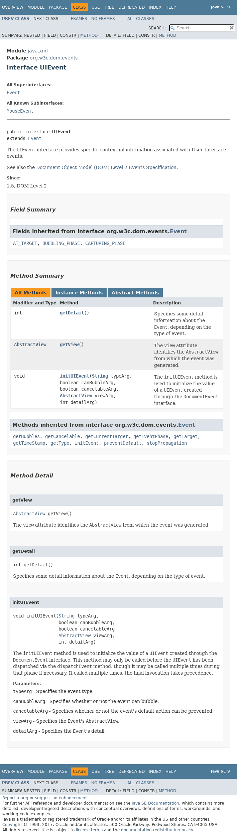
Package (58, 7)
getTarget (185, 436)
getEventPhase (150, 436)
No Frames (103, 18)
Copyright (12, 824)
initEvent (87, 443)
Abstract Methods (135, 292)
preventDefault (122, 443)
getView (69, 344)
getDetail (72, 312)
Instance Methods (79, 292)
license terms (89, 830)
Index (155, 7)
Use (96, 7)
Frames (79, 18)
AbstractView (30, 344)
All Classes (140, 18)
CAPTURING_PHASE (105, 243)
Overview (12, 7)
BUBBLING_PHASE (61, 243)
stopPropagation (167, 443)
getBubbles (26, 436)
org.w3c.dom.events (54, 57)
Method (89, 35)
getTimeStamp (29, 443)
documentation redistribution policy (157, 830)
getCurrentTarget (106, 436)
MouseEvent (20, 111)
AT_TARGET (25, 243)
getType (59, 443)
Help (170, 7)
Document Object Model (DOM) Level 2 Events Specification (106, 167)
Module (36, 7)
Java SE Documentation (155, 803)
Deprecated (131, 7)
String (100, 376)
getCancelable (62, 436)
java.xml (38, 50)
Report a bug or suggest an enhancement (44, 798)
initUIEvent (74, 376)
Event (13, 92)
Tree (109, 7)
